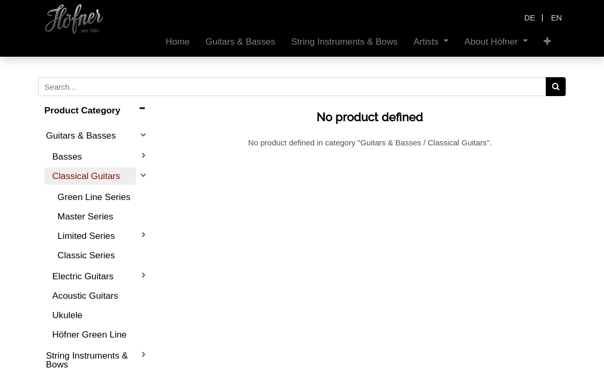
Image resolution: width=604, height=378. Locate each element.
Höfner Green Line (89, 334)
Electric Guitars (83, 276)
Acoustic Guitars (85, 295)
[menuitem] (177, 41)
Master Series (85, 216)
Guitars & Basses (81, 135)
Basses (67, 156)
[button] (547, 41)
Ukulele (67, 315)
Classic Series (86, 255)
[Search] (556, 86)
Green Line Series (94, 197)
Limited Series (86, 235)
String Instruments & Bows (87, 360)
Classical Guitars (86, 176)
